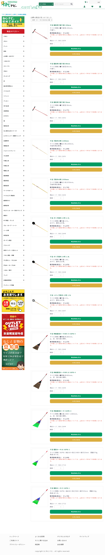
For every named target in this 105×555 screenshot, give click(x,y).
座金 (5, 51)
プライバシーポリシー (17, 544)
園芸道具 (8, 14)
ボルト (6, 41)
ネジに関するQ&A (41, 540)
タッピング (7, 76)
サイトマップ (84, 536)
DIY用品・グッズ (9, 220)
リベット (6, 96)
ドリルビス (7, 91)
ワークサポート (8, 190)
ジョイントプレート (9, 151)
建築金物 (6, 205)
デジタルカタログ (63, 536)
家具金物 (6, 235)
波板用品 (6, 111)
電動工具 (6, 171)
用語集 (37, 544)
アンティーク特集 (9, 285)
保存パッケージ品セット (11, 250)
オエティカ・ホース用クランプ (13, 210)
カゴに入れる (76, 54)
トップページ (14, 536)
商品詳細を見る (76, 48)
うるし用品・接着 (9, 255)
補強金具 (6, 146)
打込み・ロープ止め (9, 265)
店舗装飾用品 (8, 280)
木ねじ (6, 71)
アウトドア (7, 245)
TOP (3, 14)
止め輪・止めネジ (9, 56)
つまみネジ (7, 61)
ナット (6, 46)
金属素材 (6, 141)
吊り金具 (6, 106)
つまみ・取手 (8, 270)
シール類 (6, 230)
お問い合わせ (62, 540)
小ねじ (6, 36)
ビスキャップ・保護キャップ (12, 136)
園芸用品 (6, 180)
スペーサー (7, 66)
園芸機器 (6, 175)
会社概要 (60, 544)
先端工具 (6, 166)
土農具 (14, 14)
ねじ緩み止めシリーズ (10, 131)
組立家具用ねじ (8, 86)
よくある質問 (39, 536)
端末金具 (6, 126)
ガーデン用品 (8, 240)
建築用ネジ (7, 200)
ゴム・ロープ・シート (10, 225)
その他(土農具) (22, 14)
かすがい (6, 116)
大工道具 (6, 156)
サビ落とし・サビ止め (10, 260)
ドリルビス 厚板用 (9, 195)
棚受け (6, 215)
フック (6, 275)
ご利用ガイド (14, 540)
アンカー (6, 101)
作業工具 (6, 161)
